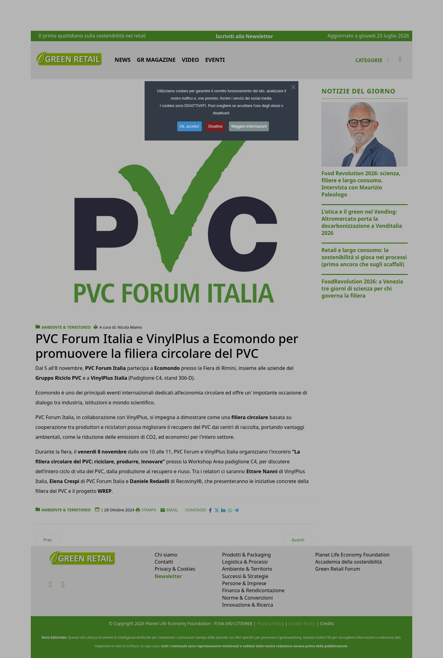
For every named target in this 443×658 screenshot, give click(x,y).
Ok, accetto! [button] (189, 126)
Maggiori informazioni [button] (248, 126)
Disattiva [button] (215, 126)
